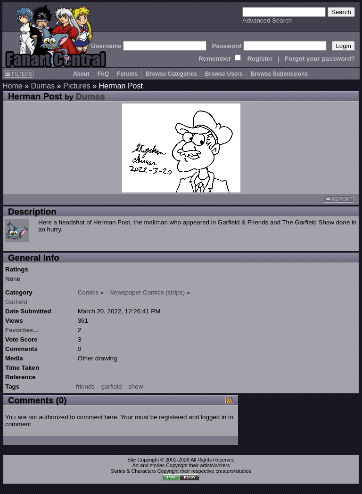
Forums (127, 74)
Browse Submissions (279, 74)
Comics (88, 292)
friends (85, 386)
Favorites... (21, 330)
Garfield (16, 301)
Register (259, 58)
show (135, 386)
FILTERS (18, 74)
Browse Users (224, 74)
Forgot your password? (320, 58)
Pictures (76, 86)
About (81, 74)
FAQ (103, 74)
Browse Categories (171, 74)
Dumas (43, 86)
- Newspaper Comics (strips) (145, 292)
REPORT (339, 199)
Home (12, 86)
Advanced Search (267, 20)
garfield (111, 386)
